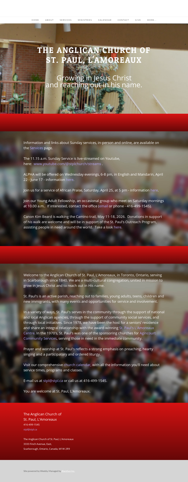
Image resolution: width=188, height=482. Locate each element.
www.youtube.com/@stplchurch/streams (67, 163)
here (69, 179)
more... (152, 20)
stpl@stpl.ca (53, 380)
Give (138, 20)
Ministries (85, 20)
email (103, 206)
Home (35, 20)
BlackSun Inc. (68, 471)
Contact (123, 20)
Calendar (104, 20)
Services (66, 20)
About (49, 20)
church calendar (77, 364)
